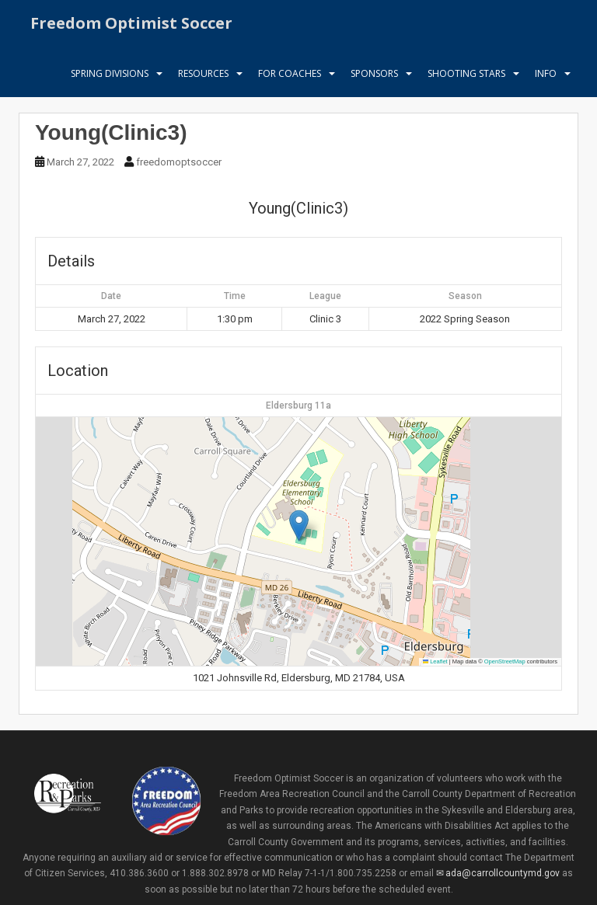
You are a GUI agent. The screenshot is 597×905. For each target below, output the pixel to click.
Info (546, 81)
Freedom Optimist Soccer (131, 26)
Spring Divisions (109, 81)
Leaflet (435, 661)
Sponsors (374, 81)
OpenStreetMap (504, 661)
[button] (299, 525)
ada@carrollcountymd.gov (502, 873)
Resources (203, 81)
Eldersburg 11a (298, 405)
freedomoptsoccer (179, 162)
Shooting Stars (466, 81)
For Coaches (289, 81)
